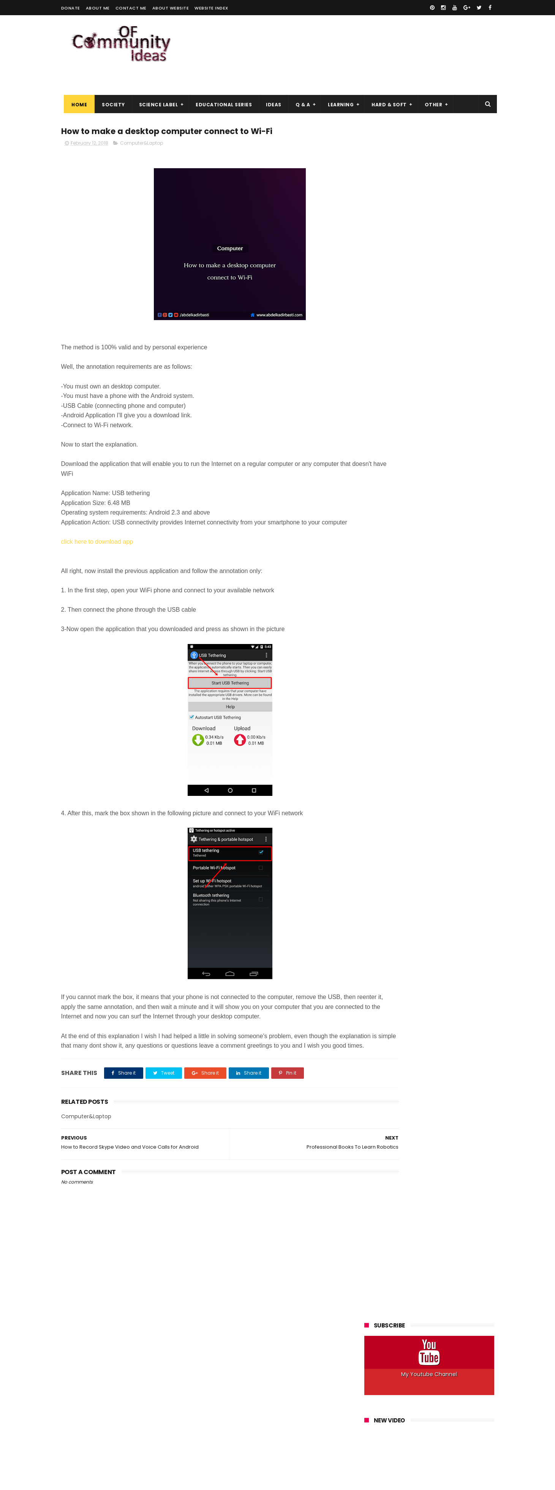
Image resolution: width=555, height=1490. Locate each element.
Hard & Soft (386, 91)
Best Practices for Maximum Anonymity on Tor (442, 901)
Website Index (211, 8)
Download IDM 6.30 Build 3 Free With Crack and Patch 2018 (447, 797)
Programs (449, 469)
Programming (412, 469)
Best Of (477, 384)
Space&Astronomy (390, 497)
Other (431, 91)
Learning (338, 91)
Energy (376, 412)
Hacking (441, 412)
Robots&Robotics (388, 483)
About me (98, 8)
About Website (170, 8)
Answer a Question (419, 384)
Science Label (155, 91)
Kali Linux (378, 454)
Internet (445, 440)
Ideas (271, 91)
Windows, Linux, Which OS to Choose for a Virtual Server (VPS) (442, 940)
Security (428, 483)
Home (76, 91)
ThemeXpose (104, 1480)
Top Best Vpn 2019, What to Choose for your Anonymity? (444, 763)
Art (454, 384)
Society (110, 91)
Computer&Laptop (141, 131)
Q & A (300, 91)
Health (468, 412)
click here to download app (97, 530)
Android (377, 384)
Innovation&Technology (396, 440)
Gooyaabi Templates (183, 1480)
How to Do (459, 426)
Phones (377, 469)
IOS (469, 440)
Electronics (464, 398)
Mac (425, 454)
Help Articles (382, 426)
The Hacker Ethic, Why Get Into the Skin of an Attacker (446, 832)
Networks (451, 454)
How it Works (422, 426)
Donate (70, 8)
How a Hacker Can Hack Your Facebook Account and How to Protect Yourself (427, 586)
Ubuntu (431, 497)
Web (456, 497)
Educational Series (221, 91)
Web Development (390, 511)
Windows (433, 511)
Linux (405, 454)
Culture (432, 398)
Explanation (408, 412)
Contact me (131, 8)
